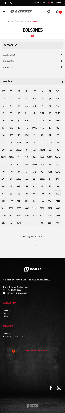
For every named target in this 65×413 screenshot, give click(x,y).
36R (42, 157)
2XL (49, 223)
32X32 (42, 150)
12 (50, 121)
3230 (42, 208)
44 (26, 179)
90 (11, 194)
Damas (6, 313)
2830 (57, 201)
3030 (19, 208)
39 (50, 165)
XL (42, 223)
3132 (34, 208)
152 (34, 201)
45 (50, 179)
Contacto (6, 334)
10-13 (57, 113)
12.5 (11, 128)
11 (34, 121)
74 (50, 187)
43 (11, 179)
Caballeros (7, 310)
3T (50, 91)
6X (19, 106)
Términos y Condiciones (13, 337)
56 (26, 187)
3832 (34, 216)
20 (42, 135)
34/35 (11, 157)
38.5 (42, 165)
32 (34, 150)
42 (42, 172)
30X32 (18, 150)
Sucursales (39, 2)
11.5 (42, 121)
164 (42, 201)
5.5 (57, 99)
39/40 (57, 165)
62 (34, 187)
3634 (26, 216)
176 (49, 201)
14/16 (34, 128)
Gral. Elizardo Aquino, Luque (16, 287)
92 (19, 194)
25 (26, 143)
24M (19, 143)
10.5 (26, 121)
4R (19, 99)
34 (58, 150)
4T (26, 99)
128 (18, 201)
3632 (19, 216)
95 (26, 194)
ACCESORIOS (21, 21)
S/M (18, 223)
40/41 (18, 172)
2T (34, 91)
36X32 (49, 157)
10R (11, 121)
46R (57, 179)
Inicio (10, 21)
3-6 (57, 91)
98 (34, 194)
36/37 (57, 157)
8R (11, 113)
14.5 (42, 128)
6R (11, 106)
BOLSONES (34, 21)
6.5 (26, 106)
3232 (50, 208)
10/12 (18, 121)
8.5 (19, 113)
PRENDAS (8, 68)
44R (34, 179)
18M (26, 135)
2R (19, 91)
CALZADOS (8, 61)
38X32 (18, 165)
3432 (11, 216)
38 (11, 165)
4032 (42, 216)
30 (11, 150)
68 (42, 187)
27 (42, 143)
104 (49, 194)
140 (26, 201)
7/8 (49, 106)
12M (57, 121)
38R (26, 165)
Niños (5, 316)
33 (50, 150)
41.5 (34, 172)
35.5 (26, 157)
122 (11, 201)
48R (18, 187)
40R (11, 172)
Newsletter (54, 2)
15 (50, 128)
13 (19, 128)
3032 (26, 208)
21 (50, 135)
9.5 (50, 113)
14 (26, 128)
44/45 (42, 179)
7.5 (57, 106)
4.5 (34, 99)
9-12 (42, 113)
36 (34, 157)
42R (49, 172)
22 (58, 135)
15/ (57, 128)
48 (11, 187)
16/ (11, 135)
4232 (57, 216)
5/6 (49, 99)
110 (57, 194)
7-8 (34, 106)
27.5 (49, 143)
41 (26, 172)
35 (19, 157)
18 (19, 135)
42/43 (57, 172)
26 (34, 143)
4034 (50, 216)
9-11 (26, 113)
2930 (11, 208)
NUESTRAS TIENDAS (29, 350)
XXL (57, 223)
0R (11, 91)
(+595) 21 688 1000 (12, 290)
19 (34, 135)
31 (26, 150)
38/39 (34, 165)
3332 (57, 208)
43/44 (18, 179)
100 (42, 194)
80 (58, 187)
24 (11, 143)
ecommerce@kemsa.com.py (17, 293)
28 (58, 143)
